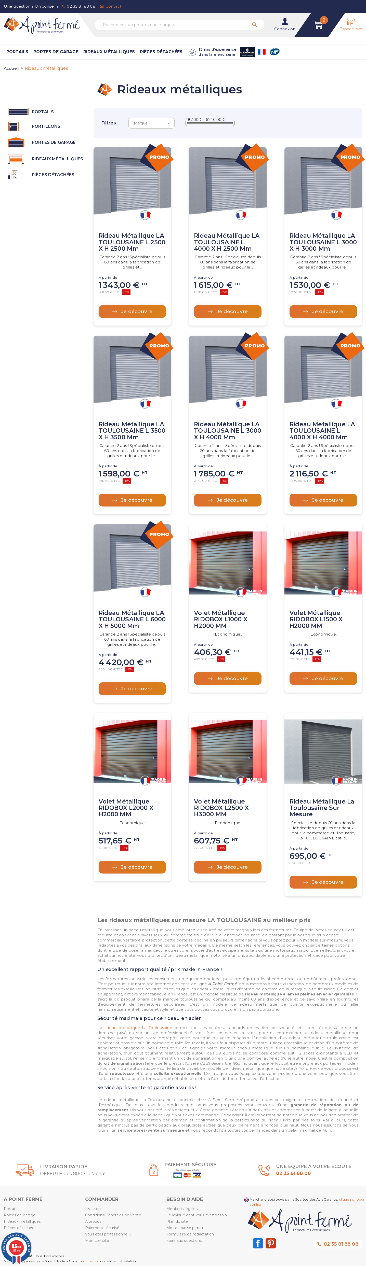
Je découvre (136, 311)
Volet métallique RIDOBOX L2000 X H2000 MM (126, 808)
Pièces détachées (161, 51)
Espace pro (350, 28)
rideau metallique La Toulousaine (138, 1027)
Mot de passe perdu (184, 1228)
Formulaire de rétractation (190, 1234)
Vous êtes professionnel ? (108, 1234)
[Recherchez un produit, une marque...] (179, 25)
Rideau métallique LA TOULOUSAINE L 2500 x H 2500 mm (132, 242)
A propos (93, 1221)
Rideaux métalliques (109, 51)
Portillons (46, 126)
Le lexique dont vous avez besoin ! (197, 1215)
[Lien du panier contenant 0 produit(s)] (318, 25)
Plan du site (177, 1221)
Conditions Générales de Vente (113, 1215)
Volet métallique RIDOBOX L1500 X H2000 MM (316, 619)
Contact (113, 6)
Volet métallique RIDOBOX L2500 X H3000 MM (221, 808)
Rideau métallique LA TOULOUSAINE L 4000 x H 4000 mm (322, 431)
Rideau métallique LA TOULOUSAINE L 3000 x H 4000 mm (227, 431)
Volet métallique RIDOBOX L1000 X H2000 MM (220, 619)
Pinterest (271, 1243)
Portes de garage (55, 51)
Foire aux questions (184, 1240)
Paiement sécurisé (102, 1228)
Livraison (93, 1208)
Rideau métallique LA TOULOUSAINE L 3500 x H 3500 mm (132, 431)
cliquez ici (90, 1261)
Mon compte (97, 1240)
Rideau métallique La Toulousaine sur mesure (322, 808)
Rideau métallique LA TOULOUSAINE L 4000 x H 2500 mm (226, 242)
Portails (17, 51)
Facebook (258, 1243)
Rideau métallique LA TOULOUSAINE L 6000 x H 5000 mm (132, 619)
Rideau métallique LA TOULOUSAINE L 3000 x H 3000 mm (323, 242)
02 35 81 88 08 (81, 6)
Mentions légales (182, 1208)
